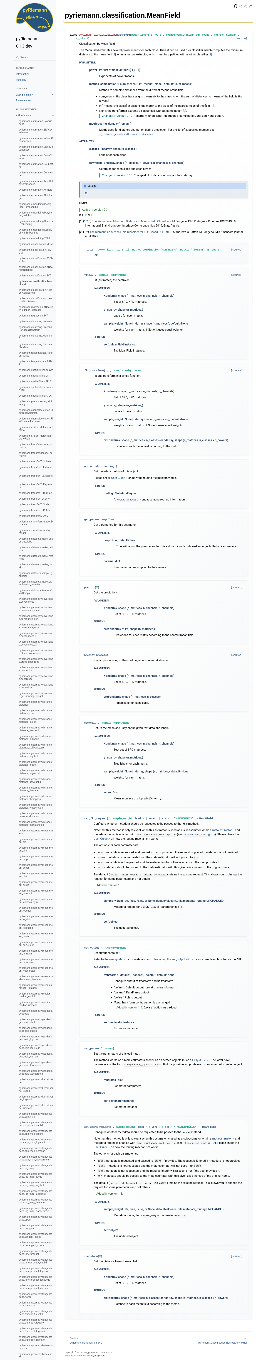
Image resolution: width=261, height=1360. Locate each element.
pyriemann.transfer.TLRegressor (35, 486)
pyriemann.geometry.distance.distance (36, 703)
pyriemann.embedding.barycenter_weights (36, 214)
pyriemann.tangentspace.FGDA (35, 363)
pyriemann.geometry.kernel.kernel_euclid (36, 1089)
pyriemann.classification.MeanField (35, 283)
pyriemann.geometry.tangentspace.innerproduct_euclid (35, 1261)
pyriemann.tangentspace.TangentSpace (36, 354)
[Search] (34, 57)
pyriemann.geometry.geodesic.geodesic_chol (36, 1021)
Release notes (24, 100)
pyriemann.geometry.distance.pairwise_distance (36, 815)
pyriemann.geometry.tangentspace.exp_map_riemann (35, 1149)
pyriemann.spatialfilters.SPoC (35, 381)
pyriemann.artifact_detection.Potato (36, 428)
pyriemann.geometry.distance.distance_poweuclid (36, 780)
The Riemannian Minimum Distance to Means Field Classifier (130, 221)
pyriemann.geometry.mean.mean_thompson (36, 961)
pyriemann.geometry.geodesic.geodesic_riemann (36, 1055)
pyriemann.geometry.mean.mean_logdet (36, 918)
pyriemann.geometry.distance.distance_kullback (36, 737)
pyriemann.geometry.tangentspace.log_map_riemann (35, 1201)
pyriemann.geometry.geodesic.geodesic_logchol (36, 1038)
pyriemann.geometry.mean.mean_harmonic (36, 892)
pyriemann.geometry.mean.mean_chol (36, 875)
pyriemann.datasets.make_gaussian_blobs (36, 540)
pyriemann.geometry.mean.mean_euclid (36, 883)
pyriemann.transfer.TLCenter (35, 498)
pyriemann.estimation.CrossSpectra (36, 157)
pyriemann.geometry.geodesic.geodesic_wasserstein (36, 1072)
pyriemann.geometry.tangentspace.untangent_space (35, 1244)
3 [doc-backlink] (89, 221)
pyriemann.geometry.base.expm (35, 1355)
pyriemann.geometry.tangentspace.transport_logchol (35, 1321)
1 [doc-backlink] (85, 221)
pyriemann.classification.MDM (36, 244)
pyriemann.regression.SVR (33, 315)
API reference (23, 115)
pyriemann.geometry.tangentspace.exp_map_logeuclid (35, 1141)
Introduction (22, 74)
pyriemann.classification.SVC (35, 275)
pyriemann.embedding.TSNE (35, 238)
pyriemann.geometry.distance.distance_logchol (36, 755)
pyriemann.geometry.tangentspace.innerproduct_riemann (35, 1287)
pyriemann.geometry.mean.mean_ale (36, 840)
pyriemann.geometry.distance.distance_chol (36, 712)
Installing (21, 79)
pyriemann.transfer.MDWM (34, 515)
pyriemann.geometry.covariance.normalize (36, 686)
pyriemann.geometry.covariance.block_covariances (36, 652)
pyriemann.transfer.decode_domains (36, 454)
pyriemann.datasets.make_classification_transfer (35, 583)
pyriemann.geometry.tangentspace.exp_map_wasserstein (35, 1158)
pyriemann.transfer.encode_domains (36, 446)
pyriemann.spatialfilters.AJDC (35, 395)
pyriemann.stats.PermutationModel (35, 531)
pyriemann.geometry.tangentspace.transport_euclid (35, 1312)
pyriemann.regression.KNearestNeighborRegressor (36, 308)
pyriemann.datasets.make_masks (35, 566)
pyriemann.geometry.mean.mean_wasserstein (36, 969)
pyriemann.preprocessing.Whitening (36, 403)
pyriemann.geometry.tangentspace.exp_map (35, 1115)
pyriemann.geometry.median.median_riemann (35, 1004)
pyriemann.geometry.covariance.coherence (36, 677)
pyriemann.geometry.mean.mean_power (36, 935)
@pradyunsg (93, 1355)
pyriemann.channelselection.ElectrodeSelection (36, 411)
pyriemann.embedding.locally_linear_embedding (36, 205)
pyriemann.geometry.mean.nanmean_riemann (35, 986)
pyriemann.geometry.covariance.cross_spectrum (36, 660)
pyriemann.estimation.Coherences (36, 174)
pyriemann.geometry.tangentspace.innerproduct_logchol (35, 1270)
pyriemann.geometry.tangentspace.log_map (35, 1167)
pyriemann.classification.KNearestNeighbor (36, 268)
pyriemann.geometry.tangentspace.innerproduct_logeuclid (35, 1278)
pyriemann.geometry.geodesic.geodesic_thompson (36, 1064)
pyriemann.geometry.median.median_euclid (35, 995)
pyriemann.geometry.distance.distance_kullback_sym (36, 746)
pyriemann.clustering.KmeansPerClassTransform (35, 328)
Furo (103, 1355)
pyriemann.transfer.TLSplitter (35, 461)
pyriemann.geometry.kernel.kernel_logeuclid (36, 1098)
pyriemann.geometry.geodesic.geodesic (36, 1012)
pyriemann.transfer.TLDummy (35, 493)
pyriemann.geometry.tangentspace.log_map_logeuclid (35, 1192)
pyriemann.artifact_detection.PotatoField (36, 437)
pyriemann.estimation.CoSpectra (36, 165)
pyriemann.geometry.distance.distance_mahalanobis (36, 823)
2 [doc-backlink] (87, 221)
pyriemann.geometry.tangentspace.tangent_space (35, 1235)
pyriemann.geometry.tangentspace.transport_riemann (35, 1338)
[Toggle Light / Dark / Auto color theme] (250, 6)
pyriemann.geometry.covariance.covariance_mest (36, 609)
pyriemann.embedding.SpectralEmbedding (36, 222)
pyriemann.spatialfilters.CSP (34, 375)
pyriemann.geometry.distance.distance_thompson (36, 798)
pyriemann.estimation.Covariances (35, 122)
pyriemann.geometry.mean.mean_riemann (36, 952)
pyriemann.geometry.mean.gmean (36, 832)
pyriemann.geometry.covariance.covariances (36, 600)
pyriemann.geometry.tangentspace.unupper (35, 1227)
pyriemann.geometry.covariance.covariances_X (36, 643)
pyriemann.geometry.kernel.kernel (36, 1081)
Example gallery (25, 94)
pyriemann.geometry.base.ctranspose (36, 1347)
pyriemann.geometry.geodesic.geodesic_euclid (36, 1029)
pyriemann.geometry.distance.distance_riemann (36, 789)
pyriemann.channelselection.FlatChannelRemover (36, 420)
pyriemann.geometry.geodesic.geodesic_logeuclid (36, 1046)
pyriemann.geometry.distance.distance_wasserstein (36, 806)
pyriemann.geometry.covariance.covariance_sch (36, 617)
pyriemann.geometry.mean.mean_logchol (36, 909)
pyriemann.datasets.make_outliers (36, 549)
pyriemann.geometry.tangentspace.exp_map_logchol (35, 1132)
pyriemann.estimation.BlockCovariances (36, 148)
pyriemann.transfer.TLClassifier (36, 477)
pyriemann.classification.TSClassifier (36, 260)
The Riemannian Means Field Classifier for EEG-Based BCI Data (130, 232)
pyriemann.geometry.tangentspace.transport (35, 1304)
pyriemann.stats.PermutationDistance (36, 523)
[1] (114, 54)
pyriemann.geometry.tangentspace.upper (35, 1218)
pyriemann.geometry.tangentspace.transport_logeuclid (35, 1330)
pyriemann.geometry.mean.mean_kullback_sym (36, 901)
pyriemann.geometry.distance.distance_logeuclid (36, 772)
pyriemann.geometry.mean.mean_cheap (36, 866)
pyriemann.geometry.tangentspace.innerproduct (35, 1252)
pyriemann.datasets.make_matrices (36, 557)
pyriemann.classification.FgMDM (35, 251)
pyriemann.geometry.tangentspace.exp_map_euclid (35, 1124)
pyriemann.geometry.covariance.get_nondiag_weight (36, 695)
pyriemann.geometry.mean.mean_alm (36, 849)
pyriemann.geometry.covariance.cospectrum (36, 669)
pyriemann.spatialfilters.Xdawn (36, 370)
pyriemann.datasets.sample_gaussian (35, 574)
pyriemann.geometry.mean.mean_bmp (36, 858)
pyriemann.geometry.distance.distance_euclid (36, 720)
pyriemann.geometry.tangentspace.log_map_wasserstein (35, 1209)
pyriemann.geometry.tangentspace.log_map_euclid (35, 1175)
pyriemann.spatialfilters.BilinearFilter (36, 388)
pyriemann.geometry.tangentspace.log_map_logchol (35, 1184)
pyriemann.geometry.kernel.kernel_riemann (36, 1106)
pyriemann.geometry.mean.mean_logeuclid (36, 926)
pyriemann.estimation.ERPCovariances (36, 131)
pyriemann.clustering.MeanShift (36, 337)
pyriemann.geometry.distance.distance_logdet (36, 763)
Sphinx (78, 1355)
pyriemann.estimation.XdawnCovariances (36, 140)
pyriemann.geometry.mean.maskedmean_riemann (36, 978)
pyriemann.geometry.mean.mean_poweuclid (36, 943)
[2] (210, 54)
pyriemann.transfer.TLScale (34, 504)
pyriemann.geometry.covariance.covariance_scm (36, 626)
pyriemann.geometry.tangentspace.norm (35, 1295)
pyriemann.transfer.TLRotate (35, 510)
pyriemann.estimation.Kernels (35, 189)
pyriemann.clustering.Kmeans (35, 321)
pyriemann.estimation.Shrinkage (35, 197)
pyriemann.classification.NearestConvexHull (35, 291)
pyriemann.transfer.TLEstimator (36, 469)
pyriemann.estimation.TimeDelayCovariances (36, 182)
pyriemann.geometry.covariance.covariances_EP (36, 634)
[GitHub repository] (235, 6)
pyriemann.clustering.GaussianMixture (35, 345)
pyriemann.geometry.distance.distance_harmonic (36, 729)
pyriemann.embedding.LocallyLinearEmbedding (35, 231)
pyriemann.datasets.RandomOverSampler (36, 592)
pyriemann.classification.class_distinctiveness (36, 300)
